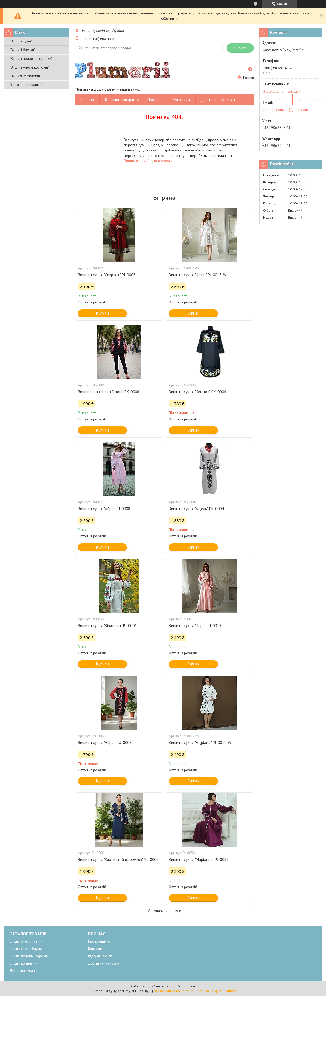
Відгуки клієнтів (100, 956)
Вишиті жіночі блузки (26, 948)
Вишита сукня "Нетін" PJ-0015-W (197, 274)
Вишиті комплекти (24, 963)
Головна (87, 100)
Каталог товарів (119, 100)
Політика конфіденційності (216, 991)
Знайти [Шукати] (240, 48)
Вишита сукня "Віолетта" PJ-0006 (107, 625)
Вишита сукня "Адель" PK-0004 (196, 508)
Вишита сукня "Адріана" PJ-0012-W (200, 742)
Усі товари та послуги (164, 911)
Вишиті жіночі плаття (26, 941)
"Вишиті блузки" (22, 49)
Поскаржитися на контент (173, 991)
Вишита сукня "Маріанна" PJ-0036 (198, 859)
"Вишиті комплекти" (25, 75)
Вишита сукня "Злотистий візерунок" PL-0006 (118, 859)
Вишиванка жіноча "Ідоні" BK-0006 (108, 391)
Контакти (181, 100)
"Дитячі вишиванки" (26, 84)
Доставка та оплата (219, 100)
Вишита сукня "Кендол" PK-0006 (197, 391)
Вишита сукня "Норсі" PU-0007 (105, 742)
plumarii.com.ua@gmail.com (285, 109)
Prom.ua (188, 986)
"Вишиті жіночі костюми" (29, 67)
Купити (102, 313)
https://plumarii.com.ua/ (281, 91)
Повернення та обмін (268, 100)
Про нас (154, 100)
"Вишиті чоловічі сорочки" (31, 58)
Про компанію (99, 941)
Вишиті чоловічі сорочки (29, 956)
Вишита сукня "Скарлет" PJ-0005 (106, 274)
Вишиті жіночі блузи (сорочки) (149, 160)
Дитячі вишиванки (24, 970)
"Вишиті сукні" (21, 41)
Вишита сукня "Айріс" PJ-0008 (104, 508)
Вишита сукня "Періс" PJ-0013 (195, 625)
